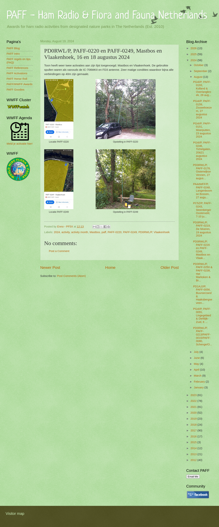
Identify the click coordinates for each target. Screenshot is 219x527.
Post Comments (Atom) (71, 275)
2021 (194, 406)
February (200, 381)
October (199, 65)
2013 (194, 454)
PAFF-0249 (130, 232)
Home (110, 267)
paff (104, 232)
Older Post (170, 267)
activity (66, 232)
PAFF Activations (17, 73)
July (196, 351)
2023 (194, 395)
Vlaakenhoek (162, 232)
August (198, 76)
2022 (194, 400)
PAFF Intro (13, 53)
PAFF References (17, 67)
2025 (194, 54)
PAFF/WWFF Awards (19, 84)
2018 (194, 424)
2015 (194, 442)
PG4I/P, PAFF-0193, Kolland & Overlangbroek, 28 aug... (202, 88)
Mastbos (95, 232)
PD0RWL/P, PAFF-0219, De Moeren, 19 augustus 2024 (202, 229)
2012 (194, 460)
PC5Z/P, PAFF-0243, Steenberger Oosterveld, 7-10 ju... (202, 210)
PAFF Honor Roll (17, 78)
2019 (194, 418)
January (199, 387)
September (201, 71)
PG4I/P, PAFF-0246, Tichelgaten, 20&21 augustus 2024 (202, 151)
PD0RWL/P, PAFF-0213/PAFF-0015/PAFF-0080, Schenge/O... (202, 336)
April (197, 369)
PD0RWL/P (145, 232)
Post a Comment (59, 251)
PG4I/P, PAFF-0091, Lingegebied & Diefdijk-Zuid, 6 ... (202, 315)
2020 (194, 412)
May (197, 363)
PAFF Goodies (15, 89)
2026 (194, 48)
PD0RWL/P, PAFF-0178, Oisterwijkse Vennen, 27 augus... (202, 172)
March (198, 375)
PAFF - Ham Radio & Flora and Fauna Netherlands (107, 16)
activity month (79, 232)
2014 (194, 448)
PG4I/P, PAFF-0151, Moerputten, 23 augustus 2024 (202, 130)
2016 (194, 436)
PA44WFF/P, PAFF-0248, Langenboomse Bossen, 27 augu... (202, 191)
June (197, 357)
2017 (194, 430)
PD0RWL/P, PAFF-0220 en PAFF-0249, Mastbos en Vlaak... (201, 249)
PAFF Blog (13, 48)
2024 (57, 232)
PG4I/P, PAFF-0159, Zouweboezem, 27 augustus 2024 (202, 109)
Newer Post (50, 267)
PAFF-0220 (114, 232)
